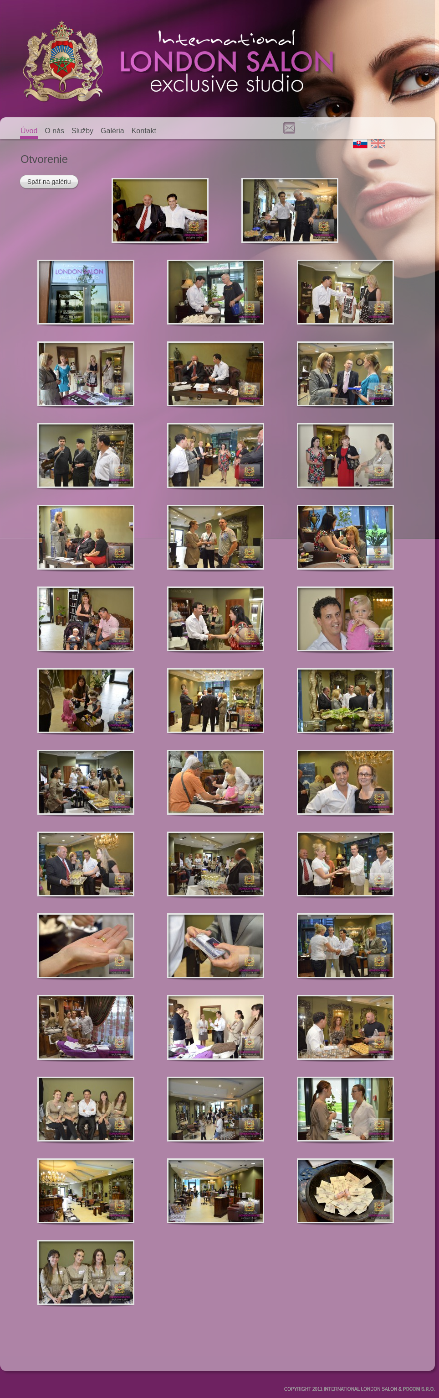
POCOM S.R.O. (419, 1389)
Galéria (112, 131)
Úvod (28, 131)
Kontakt (144, 131)
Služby (82, 131)
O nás (54, 131)
